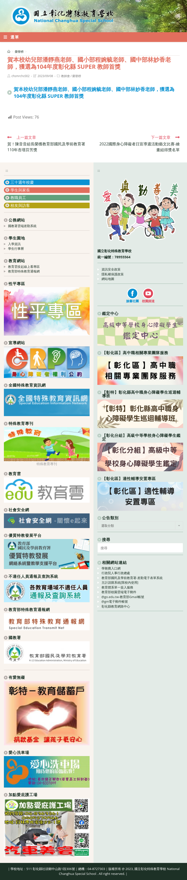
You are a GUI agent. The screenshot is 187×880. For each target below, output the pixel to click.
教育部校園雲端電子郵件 (119, 592)
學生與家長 (20, 190)
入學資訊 (14, 244)
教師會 (65, 76)
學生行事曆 (16, 248)
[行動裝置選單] (11, 37)
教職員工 (18, 197)
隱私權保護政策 (113, 274)
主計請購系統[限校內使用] (120, 582)
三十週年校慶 (22, 182)
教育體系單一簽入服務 (117, 587)
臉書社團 (132, 301)
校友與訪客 (20, 205)
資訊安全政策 (111, 269)
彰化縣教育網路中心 (116, 606)
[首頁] (8, 52)
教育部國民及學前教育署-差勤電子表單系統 (132, 578)
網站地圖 (108, 279)
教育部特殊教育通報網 (24, 271)
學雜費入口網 (111, 568)
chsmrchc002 (20, 76)
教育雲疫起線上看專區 (24, 266)
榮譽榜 (76, 76)
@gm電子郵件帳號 (115, 601)
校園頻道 (148, 301)
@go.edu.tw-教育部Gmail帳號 (123, 597)
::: (7, 170)
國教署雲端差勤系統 (22, 226)
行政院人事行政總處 (116, 573)
